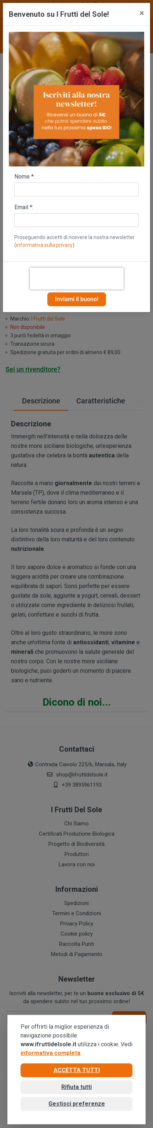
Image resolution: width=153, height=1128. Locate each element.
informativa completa (50, 1053)
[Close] (142, 13)
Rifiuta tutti (76, 1086)
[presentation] (77, 278)
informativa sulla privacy (44, 245)
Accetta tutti (77, 1070)
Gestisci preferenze (76, 1103)
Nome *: (24, 176)
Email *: (23, 207)
